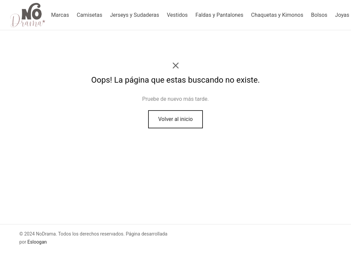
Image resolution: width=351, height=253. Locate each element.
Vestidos (177, 15)
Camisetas (89, 15)
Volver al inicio (175, 119)
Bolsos (319, 15)
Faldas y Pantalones (219, 15)
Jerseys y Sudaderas (134, 15)
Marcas (60, 15)
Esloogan (37, 242)
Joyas (342, 15)
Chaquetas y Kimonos (277, 15)
